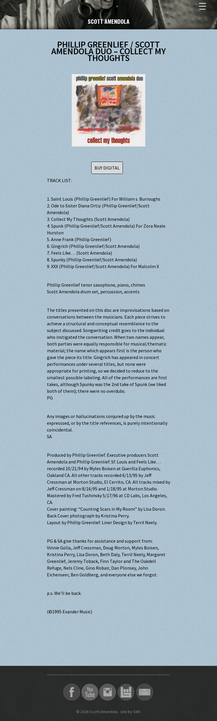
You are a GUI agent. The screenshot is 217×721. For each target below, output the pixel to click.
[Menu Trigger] (202, 6)
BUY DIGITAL (107, 168)
